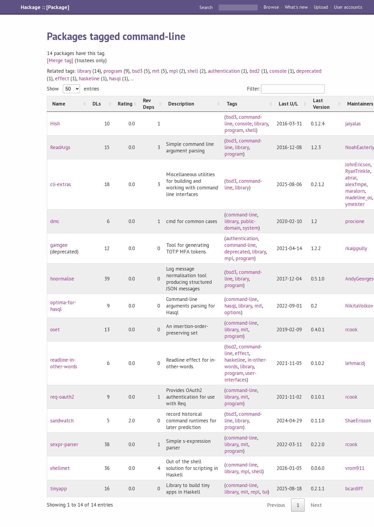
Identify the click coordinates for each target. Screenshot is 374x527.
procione (354, 221)
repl (255, 492)
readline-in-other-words (63, 363)
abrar (350, 177)
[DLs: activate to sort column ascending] (100, 104)
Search (206, 7)
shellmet (60, 468)
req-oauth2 (62, 397)
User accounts (348, 7)
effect (62, 78)
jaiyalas (353, 123)
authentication (224, 71)
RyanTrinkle (357, 171)
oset (55, 329)
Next (316, 505)
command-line (241, 214)
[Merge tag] (60, 60)
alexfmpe (355, 184)
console (277, 71)
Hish (55, 123)
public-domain (240, 224)
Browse (271, 7)
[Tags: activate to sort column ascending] (247, 104)
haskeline (89, 78)
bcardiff (354, 488)
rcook (351, 329)
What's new (296, 7)
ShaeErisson (358, 420)
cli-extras (60, 184)
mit (156, 71)
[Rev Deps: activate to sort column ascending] (150, 104)
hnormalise (62, 278)
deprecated (308, 71)
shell (192, 71)
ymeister (354, 204)
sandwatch (62, 420)
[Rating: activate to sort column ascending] (125, 104)
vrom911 (354, 468)
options (232, 312)
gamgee (59, 245)
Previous (276, 505)
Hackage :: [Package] (45, 7)
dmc (54, 221)
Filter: (286, 88)
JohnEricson (357, 164)
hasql (114, 78)
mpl (173, 71)
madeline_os (358, 197)
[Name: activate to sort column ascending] (67, 104)
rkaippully (356, 248)
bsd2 (254, 71)
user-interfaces (240, 376)
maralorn (355, 191)
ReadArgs (60, 147)
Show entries (73, 88)
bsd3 (137, 71)
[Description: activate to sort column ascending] (192, 104)
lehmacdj (355, 363)
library (84, 71)
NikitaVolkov (359, 305)
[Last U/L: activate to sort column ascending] (291, 104)
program (112, 71)
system (250, 228)
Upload (321, 7)
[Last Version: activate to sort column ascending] (325, 104)
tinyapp (58, 488)
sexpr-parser (64, 444)
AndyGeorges (359, 278)
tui (265, 492)
